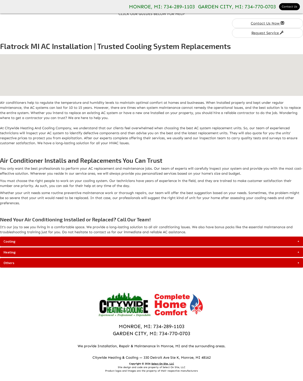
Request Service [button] (267, 33)
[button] (151, 241)
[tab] (151, 241)
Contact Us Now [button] (267, 23)
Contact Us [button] (289, 6)
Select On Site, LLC (162, 363)
